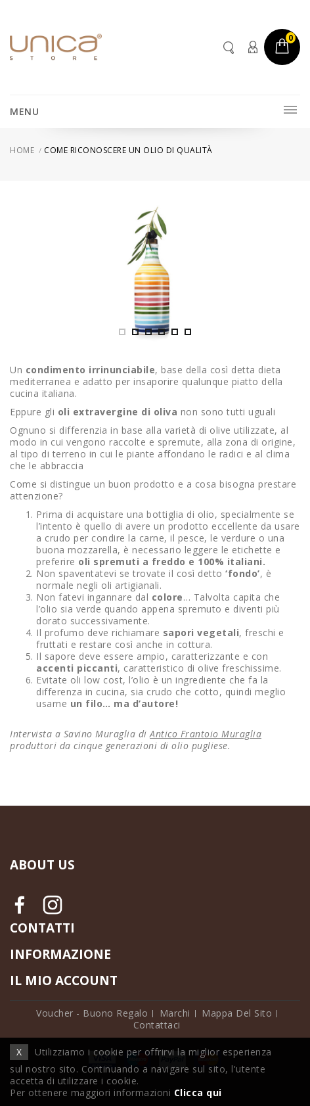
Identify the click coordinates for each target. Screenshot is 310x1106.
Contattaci (157, 1025)
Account (252, 47)
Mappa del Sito (237, 1013)
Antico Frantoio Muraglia (205, 733)
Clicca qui (198, 1092)
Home (22, 150)
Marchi (175, 1013)
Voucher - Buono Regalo (92, 1013)
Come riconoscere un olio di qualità (128, 150)
